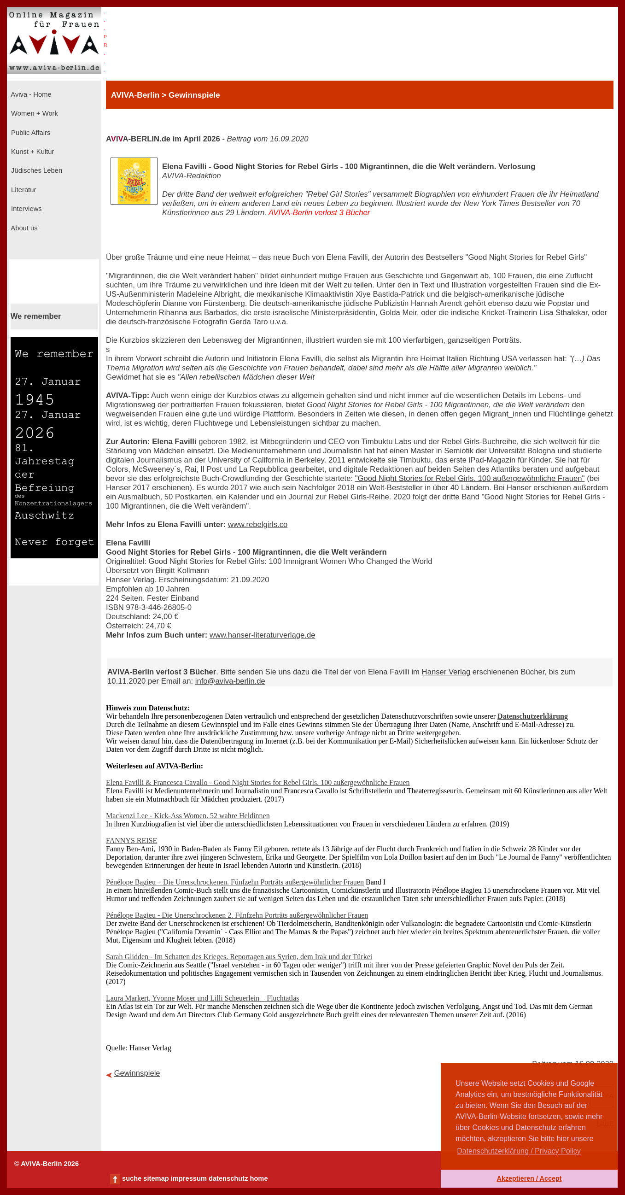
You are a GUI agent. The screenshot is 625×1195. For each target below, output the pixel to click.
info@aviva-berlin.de (230, 681)
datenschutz (228, 1178)
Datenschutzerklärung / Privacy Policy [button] (519, 1151)
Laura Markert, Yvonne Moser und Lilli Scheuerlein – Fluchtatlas (202, 998)
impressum (189, 1178)
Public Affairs (29, 132)
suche (131, 1178)
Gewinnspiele (137, 1073)
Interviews (25, 208)
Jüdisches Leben (35, 170)
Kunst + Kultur (31, 151)
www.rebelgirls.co (258, 524)
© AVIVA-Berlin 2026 (46, 1163)
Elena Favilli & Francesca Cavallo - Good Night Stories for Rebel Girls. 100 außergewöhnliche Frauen (258, 782)
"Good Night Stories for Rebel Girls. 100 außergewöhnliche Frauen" (470, 478)
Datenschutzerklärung (532, 716)
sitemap (156, 1178)
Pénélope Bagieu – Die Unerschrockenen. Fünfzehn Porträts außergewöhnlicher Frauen (235, 882)
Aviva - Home (30, 94)
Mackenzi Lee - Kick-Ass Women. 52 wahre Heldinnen (188, 816)
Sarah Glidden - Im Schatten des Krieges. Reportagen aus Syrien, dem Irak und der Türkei (239, 957)
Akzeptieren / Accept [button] (528, 1178)
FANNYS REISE (131, 840)
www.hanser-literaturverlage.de (262, 635)
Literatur (22, 189)
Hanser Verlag (446, 672)
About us (23, 228)
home (259, 1178)
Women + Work (33, 113)
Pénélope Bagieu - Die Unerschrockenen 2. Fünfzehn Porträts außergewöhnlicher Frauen (237, 915)
